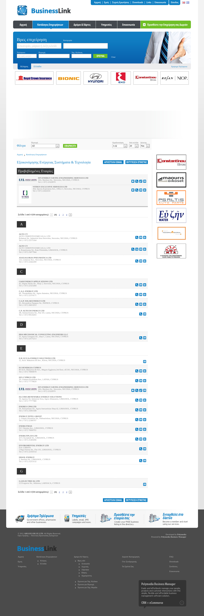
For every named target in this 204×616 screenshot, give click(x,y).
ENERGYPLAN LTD (28, 436)
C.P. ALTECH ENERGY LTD (31, 311)
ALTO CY (23, 234)
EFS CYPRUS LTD (27, 377)
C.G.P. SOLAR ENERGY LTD (32, 301)
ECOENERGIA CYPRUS (30, 368)
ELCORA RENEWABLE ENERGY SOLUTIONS (40, 397)
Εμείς (20, 562)
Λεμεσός (85, 567)
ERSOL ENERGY (27, 457)
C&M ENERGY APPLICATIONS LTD (36, 281)
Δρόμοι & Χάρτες (81, 557)
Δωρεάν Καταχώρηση (130, 557)
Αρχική (20, 155)
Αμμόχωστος (86, 576)
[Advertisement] (102, 112)
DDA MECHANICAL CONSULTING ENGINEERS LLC (43, 334)
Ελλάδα (37, 66)
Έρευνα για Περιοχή (86, 584)
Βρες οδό (81, 561)
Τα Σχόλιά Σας (128, 566)
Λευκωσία (85, 564)
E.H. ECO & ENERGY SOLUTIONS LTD (37, 358)
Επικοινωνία (174, 571)
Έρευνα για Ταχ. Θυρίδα (87, 587)
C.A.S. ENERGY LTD (28, 291)
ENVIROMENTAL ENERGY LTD (34, 445)
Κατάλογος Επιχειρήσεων (36, 155)
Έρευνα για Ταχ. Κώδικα (88, 581)
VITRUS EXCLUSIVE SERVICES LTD (50, 187)
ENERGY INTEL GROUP (30, 416)
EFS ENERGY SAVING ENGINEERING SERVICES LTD (63, 178)
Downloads (174, 562)
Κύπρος (43, 561)
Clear (113, 57)
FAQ (171, 557)
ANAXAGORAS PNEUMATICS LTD (35, 258)
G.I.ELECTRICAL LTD (29, 481)
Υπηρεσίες (22, 566)
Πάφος (84, 573)
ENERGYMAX (25, 426)
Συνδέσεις (173, 566)
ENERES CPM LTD (27, 407)
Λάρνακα (85, 570)
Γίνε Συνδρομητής (129, 562)
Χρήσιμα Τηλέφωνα (179, 67)
